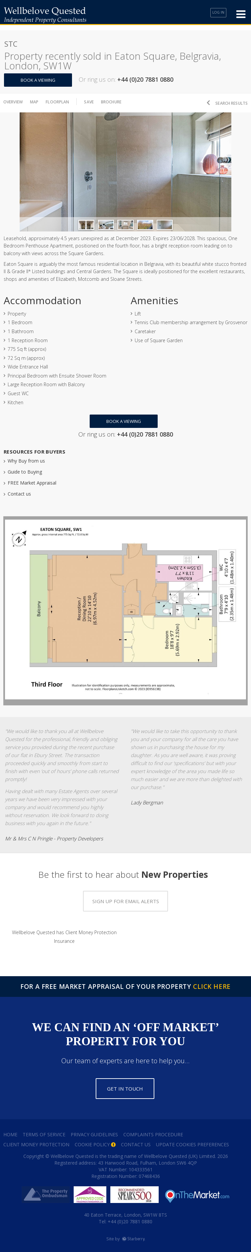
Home (10, 1132)
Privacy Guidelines (94, 1132)
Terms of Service (44, 1132)
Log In (215, 14)
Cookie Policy (92, 1142)
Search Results (228, 101)
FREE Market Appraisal (32, 480)
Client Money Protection (36, 1142)
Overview (15, 101)
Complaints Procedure (153, 1132)
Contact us (19, 491)
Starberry (133, 1236)
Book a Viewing (41, 80)
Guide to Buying (25, 469)
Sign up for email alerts (125, 898)
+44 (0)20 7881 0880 (129, 1219)
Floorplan (65, 101)
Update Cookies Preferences (192, 1142)
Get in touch (125, 1086)
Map (40, 101)
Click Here (212, 984)
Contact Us (136, 1142)
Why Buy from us (26, 458)
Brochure (125, 101)
